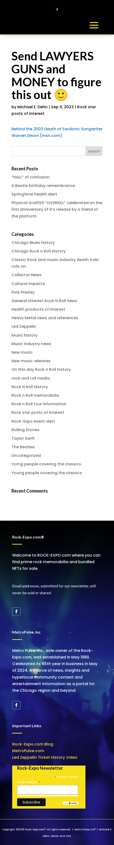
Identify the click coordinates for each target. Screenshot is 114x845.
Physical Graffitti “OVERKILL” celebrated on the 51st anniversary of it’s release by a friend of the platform (56, 209)
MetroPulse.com (28, 751)
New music (22, 352)
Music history (24, 335)
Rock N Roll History (29, 387)
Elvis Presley (23, 292)
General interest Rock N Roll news (44, 301)
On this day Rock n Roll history (41, 369)
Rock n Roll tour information (38, 404)
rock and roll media (30, 378)
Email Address (28, 782)
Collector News (26, 275)
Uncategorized (26, 455)
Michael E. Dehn (32, 107)
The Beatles (23, 447)
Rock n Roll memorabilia (35, 395)
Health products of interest (38, 309)
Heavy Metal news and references (44, 318)
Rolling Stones (25, 430)
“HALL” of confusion (30, 177)
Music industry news (31, 344)
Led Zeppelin (23, 326)
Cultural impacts (28, 283)
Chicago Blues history (33, 242)
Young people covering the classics (46, 473)
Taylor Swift (23, 438)
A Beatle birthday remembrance (43, 185)
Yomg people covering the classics (46, 464)
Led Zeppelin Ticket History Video (44, 757)
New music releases (31, 361)
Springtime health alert (34, 194)
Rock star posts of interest (37, 412)
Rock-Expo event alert (33, 421)
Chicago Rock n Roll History (38, 251)
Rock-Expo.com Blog (32, 744)
